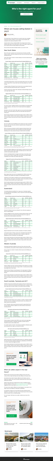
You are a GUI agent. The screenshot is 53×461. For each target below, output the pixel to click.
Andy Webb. (12, 34)
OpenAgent (5, 26)
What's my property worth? (41, 38)
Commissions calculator (40, 41)
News (9, 26)
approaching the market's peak (22, 385)
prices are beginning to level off (21, 383)
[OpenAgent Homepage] (11, 2)
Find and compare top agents (41, 34)
